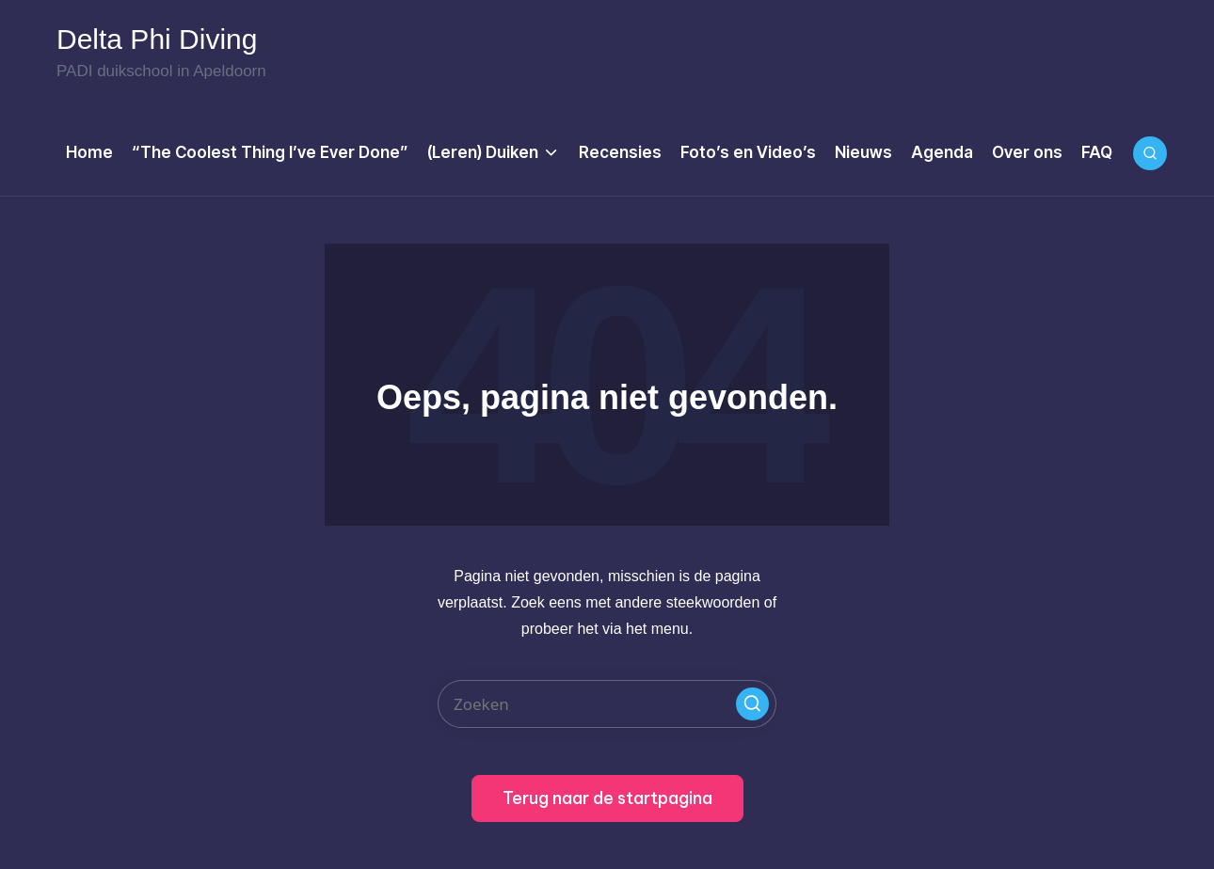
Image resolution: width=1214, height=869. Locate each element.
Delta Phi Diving (156, 39)
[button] (752, 703)
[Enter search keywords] (607, 704)
